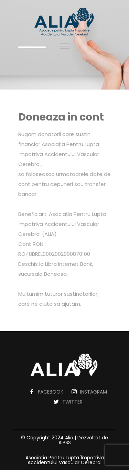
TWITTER (72, 401)
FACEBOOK (50, 391)
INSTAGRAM (93, 391)
